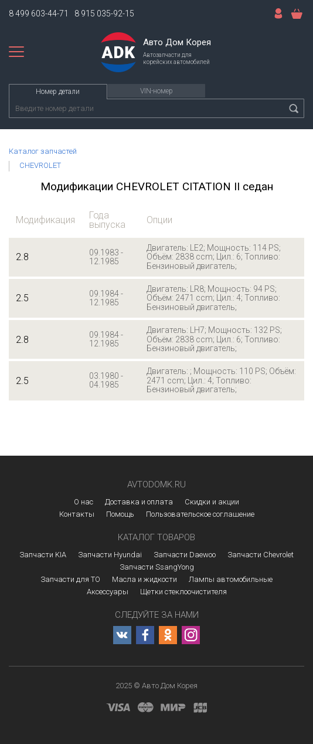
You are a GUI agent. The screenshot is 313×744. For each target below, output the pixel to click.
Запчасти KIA (42, 554)
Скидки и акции (212, 501)
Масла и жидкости (144, 579)
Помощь (120, 514)
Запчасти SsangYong (157, 567)
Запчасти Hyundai (110, 554)
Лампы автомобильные (231, 579)
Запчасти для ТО (70, 579)
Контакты (76, 514)
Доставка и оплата (139, 501)
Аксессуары (107, 591)
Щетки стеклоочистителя (183, 591)
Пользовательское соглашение (200, 514)
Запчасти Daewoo (185, 554)
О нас (83, 501)
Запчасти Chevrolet (260, 554)
